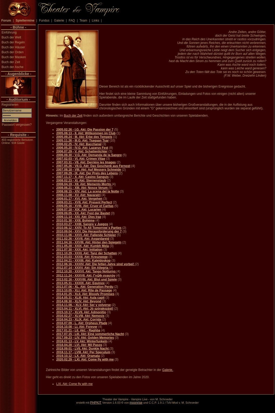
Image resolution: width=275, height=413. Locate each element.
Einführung (9, 32)
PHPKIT (95, 402)
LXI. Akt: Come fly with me (74, 384)
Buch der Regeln (13, 42)
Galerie (59, 20)
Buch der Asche (12, 67)
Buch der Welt (11, 37)
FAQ (72, 20)
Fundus (44, 20)
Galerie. (167, 370)
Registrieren (10, 104)
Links (95, 20)
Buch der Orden (13, 52)
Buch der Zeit (11, 62)
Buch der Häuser (13, 47)
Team (83, 20)
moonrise (136, 402)
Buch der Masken (14, 57)
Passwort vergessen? (17, 124)
